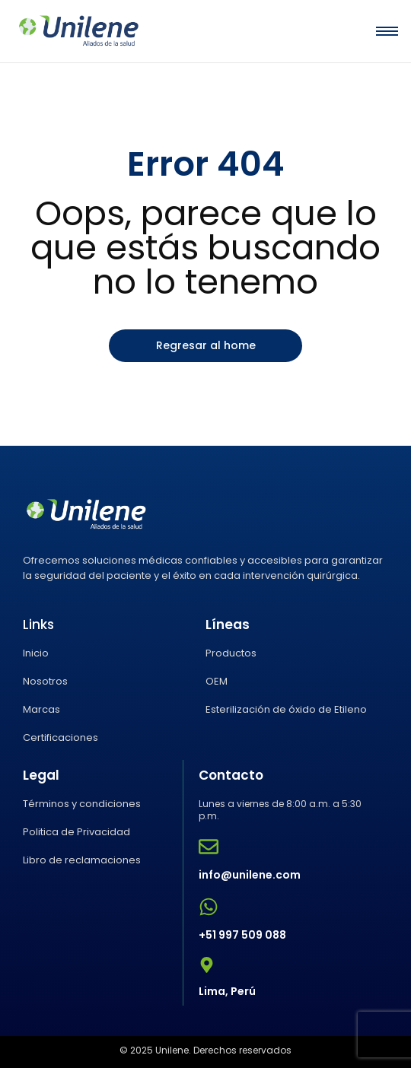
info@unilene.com (250, 874)
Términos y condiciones (82, 803)
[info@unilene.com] (208, 848)
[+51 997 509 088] (208, 908)
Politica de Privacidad (76, 832)
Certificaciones (60, 737)
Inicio (36, 653)
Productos (231, 653)
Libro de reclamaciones (82, 860)
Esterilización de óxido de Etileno (286, 709)
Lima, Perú (227, 991)
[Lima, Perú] (207, 966)
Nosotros (45, 681)
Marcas (41, 709)
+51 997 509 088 (242, 934)
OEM (217, 681)
